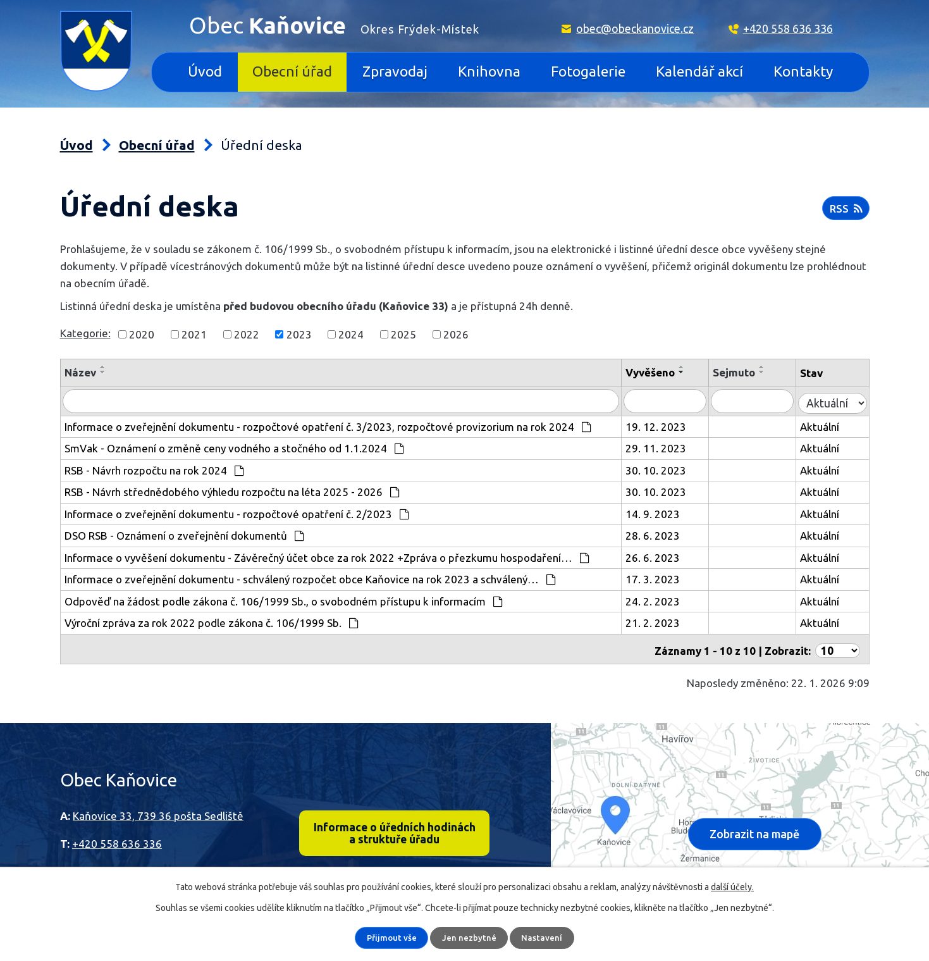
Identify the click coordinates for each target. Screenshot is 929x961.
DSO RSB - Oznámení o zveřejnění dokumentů (185, 534)
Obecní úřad (292, 71)
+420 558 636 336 (788, 28)
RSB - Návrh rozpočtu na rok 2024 (155, 468)
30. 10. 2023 (671, 468)
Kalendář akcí (699, 71)
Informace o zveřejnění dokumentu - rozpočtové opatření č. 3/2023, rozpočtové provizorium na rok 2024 (328, 425)
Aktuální (824, 425)
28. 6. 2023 (668, 534)
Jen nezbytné (470, 938)
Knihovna (489, 71)
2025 (403, 334)
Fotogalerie (588, 71)
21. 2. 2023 (668, 621)
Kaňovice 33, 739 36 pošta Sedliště (158, 810)
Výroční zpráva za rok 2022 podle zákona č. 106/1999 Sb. (212, 621)
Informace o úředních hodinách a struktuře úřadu (394, 829)
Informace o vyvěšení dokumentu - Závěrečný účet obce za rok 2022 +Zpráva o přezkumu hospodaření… (327, 556)
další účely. (732, 887)
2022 (246, 334)
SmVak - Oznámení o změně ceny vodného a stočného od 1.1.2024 (235, 446)
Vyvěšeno (666, 372)
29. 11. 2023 (671, 446)
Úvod (205, 71)
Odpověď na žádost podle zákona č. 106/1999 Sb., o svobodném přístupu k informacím (284, 599)
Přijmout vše (392, 938)
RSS (845, 211)
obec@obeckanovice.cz (635, 28)
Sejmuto (744, 372)
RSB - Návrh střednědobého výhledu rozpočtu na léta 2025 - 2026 (232, 490)
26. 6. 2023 (668, 556)
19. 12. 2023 (671, 425)
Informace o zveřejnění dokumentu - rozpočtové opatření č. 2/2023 (237, 512)
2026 (456, 334)
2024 (351, 334)
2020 (141, 334)
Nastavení (542, 938)
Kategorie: (85, 333)
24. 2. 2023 (668, 599)
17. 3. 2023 (668, 577)
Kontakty (803, 71)
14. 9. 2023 (668, 512)
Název (80, 372)
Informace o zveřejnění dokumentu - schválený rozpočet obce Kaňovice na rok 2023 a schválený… (311, 577)
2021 (194, 334)
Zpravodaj (395, 71)
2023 (299, 334)
